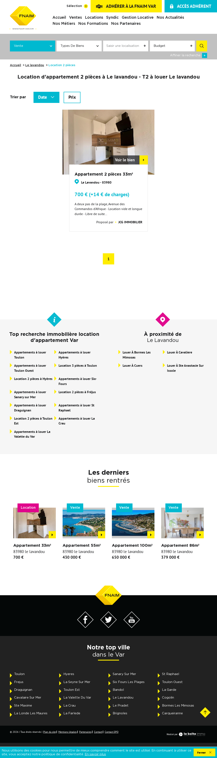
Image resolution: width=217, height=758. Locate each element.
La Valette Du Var (77, 697)
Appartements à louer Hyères (75, 355)
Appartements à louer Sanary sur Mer (30, 394)
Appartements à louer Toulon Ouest (30, 368)
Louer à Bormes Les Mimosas (137, 355)
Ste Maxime (23, 705)
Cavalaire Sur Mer (27, 697)
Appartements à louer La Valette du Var (32, 434)
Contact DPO (111, 731)
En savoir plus (95, 754)
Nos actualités (170, 18)
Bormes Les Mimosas (178, 705)
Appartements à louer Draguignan (30, 407)
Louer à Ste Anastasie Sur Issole (185, 368)
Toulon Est (71, 689)
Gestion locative (138, 18)
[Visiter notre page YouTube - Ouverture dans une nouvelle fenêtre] (131, 627)
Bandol (118, 689)
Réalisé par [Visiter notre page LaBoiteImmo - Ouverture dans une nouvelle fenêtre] (187, 734)
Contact (98, 731)
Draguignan (23, 689)
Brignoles (120, 713)
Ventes (75, 18)
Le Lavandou (123, 697)
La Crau (69, 705)
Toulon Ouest (172, 682)
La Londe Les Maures (30, 713)
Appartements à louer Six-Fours (78, 381)
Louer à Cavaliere (179, 352)
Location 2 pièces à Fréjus (77, 392)
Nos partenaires (126, 23)
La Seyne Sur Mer (76, 682)
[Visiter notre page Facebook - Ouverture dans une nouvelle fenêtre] (85, 627)
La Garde (169, 689)
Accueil (59, 18)
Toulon (19, 674)
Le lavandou (34, 65)
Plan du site (49, 731)
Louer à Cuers (132, 365)
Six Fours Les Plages (129, 682)
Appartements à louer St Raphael (76, 407)
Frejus (18, 682)
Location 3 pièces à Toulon (78, 365)
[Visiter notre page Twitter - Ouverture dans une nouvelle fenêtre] (108, 627)
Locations (94, 18)
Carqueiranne (172, 713)
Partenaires (85, 731)
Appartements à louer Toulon (30, 355)
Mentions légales (67, 731)
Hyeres (68, 674)
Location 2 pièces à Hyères (33, 379)
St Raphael (170, 674)
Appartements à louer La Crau (77, 421)
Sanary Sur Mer (124, 674)
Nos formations (93, 23)
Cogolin (168, 697)
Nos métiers (63, 23)
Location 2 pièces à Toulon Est (33, 421)
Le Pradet (121, 705)
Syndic (112, 18)
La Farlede (71, 713)
